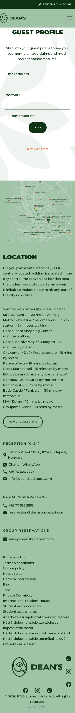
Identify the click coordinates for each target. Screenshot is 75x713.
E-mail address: (17, 74)
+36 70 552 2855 (21, 505)
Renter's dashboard (55, 4)
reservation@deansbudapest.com (36, 512)
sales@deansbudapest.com (31, 539)
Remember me (23, 116)
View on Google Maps (22, 421)
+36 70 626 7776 (22, 472)
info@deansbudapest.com (30, 479)
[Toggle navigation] (69, 18)
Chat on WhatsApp (24, 464)
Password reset (37, 149)
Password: (13, 95)
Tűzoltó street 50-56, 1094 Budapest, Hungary (37, 454)
